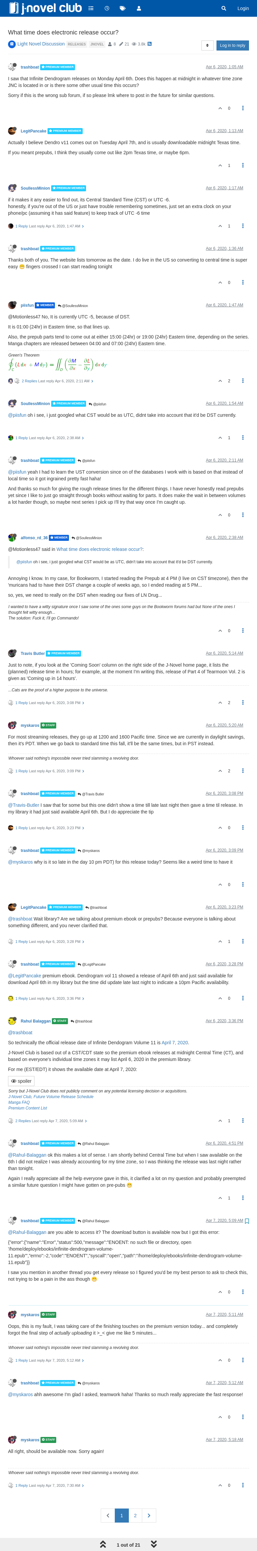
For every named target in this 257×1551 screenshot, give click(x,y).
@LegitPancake (92, 948)
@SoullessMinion (73, 289)
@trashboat (96, 891)
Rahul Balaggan (36, 1004)
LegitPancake (34, 114)
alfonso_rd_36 (34, 521)
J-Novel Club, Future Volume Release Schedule (50, 1080)
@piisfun (97, 387)
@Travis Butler (91, 777)
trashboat (30, 50)
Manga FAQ (19, 1085)
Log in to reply (232, 28)
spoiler (21, 1064)
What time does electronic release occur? (100, 532)
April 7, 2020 (175, 1026)
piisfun (27, 288)
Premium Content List (27, 1091)
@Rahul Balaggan (93, 1127)
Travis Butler (33, 637)
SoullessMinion (35, 171)
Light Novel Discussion (41, 27)
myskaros (30, 708)
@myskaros (89, 834)
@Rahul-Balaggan (27, 1138)
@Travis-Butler (23, 788)
